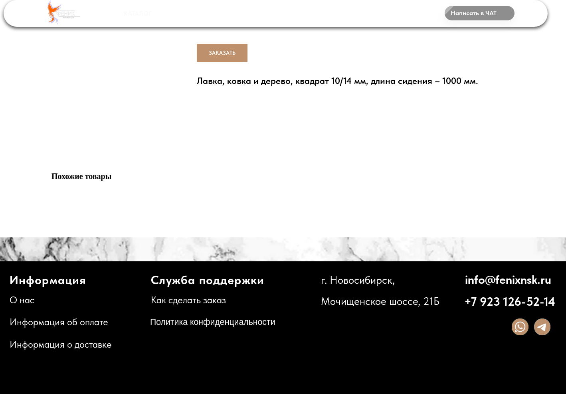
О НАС (325, 14)
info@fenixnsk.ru (508, 280)
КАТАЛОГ (137, 13)
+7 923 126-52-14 (509, 301)
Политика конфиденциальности (212, 322)
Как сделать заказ (188, 300)
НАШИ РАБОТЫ (203, 13)
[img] (520, 326)
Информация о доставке (61, 344)
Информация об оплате (59, 322)
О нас (22, 300)
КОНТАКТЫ (380, 13)
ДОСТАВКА (268, 13)
